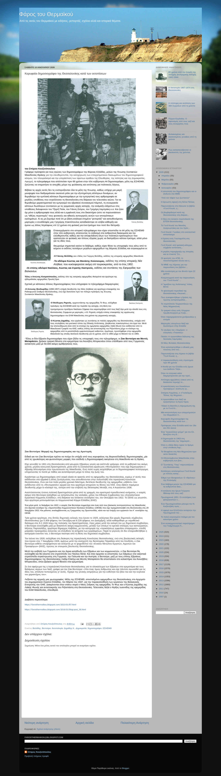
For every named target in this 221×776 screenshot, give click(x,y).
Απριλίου (165, 176)
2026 (161, 172)
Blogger (125, 768)
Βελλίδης (37, 628)
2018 (161, 560)
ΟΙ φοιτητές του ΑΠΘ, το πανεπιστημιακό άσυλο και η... (176, 259)
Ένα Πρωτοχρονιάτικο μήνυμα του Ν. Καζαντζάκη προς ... (178, 505)
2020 (161, 552)
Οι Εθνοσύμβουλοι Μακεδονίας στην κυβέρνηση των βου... (177, 459)
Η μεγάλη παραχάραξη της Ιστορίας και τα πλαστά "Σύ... (177, 252)
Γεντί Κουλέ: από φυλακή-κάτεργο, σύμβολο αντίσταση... (176, 246)
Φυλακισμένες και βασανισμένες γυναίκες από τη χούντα (182, 136)
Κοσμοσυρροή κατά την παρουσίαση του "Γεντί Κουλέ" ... (178, 279)
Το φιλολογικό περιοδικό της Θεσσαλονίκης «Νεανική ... (174, 292)
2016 (161, 568)
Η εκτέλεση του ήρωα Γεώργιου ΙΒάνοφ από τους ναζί (175, 492)
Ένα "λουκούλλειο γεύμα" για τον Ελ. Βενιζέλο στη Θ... (178, 433)
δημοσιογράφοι (95, 628)
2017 (161, 564)
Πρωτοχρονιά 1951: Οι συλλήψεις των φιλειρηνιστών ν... (178, 498)
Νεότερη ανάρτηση (37, 722)
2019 (161, 556)
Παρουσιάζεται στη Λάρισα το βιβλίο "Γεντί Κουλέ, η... (177, 354)
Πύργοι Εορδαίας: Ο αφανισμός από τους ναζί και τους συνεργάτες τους (181, 121)
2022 (161, 544)
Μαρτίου (165, 180)
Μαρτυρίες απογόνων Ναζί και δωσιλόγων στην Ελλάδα (175, 324)
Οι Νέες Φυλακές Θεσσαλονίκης (175, 343)
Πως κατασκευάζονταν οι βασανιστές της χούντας (179, 151)
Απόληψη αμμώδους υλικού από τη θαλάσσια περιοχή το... (177, 381)
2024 (161, 536)
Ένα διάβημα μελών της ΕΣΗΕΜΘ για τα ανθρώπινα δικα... (178, 485)
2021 (161, 548)
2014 (161, 576)
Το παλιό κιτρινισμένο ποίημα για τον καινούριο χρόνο (178, 518)
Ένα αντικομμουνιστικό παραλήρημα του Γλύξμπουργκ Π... (177, 524)
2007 (161, 596)
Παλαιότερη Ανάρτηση (135, 722)
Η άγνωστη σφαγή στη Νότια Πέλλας (177, 202)
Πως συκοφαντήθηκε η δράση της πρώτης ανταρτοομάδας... (176, 298)
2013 (161, 580)
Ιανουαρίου (166, 188)
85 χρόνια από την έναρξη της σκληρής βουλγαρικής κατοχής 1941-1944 (182, 74)
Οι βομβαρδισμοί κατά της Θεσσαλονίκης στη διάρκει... (175, 213)
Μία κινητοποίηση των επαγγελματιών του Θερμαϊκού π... (178, 413)
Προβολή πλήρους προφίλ (37, 756)
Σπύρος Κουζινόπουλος (39, 752)
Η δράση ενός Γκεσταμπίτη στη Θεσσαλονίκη (175, 239)
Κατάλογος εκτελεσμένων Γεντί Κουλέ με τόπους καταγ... (178, 472)
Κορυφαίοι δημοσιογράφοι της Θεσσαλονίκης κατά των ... (174, 420)
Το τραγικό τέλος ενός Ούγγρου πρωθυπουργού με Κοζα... (175, 311)
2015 (161, 572)
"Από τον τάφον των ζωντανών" (175, 198)
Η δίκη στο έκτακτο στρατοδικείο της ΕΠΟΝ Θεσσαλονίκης (177, 220)
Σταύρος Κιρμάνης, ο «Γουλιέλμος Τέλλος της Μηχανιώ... (176, 394)
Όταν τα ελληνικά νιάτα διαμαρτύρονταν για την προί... (176, 374)
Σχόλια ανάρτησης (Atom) (48, 729)
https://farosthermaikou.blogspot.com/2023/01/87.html (50, 604)
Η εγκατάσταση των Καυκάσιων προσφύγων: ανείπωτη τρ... (175, 387)
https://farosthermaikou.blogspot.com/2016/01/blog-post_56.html (55, 609)
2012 (161, 584)
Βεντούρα (46, 628)
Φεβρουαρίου (167, 184)
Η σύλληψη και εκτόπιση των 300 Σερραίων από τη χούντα (181, 104)
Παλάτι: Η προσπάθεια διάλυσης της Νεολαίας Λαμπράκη (177, 337)
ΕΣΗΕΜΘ (107, 628)
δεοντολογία (57, 628)
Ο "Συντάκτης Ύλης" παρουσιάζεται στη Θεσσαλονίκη (177, 466)
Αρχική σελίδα (85, 722)
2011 (161, 588)
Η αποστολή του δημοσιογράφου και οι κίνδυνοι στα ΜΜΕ (178, 192)
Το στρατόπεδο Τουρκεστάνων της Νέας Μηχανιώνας (176, 305)
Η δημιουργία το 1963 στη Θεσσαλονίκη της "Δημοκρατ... (176, 439)
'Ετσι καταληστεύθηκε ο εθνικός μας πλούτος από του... (177, 348)
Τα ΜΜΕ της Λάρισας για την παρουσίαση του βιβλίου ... (174, 265)
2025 (161, 532)
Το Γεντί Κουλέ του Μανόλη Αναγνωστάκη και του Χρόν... (175, 226)
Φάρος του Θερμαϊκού (46, 14)
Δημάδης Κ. (69, 628)
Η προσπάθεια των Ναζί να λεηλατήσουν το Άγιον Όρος (175, 400)
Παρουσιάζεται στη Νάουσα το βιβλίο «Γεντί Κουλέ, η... (178, 207)
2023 (161, 540)
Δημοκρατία (81, 628)
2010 (161, 592)
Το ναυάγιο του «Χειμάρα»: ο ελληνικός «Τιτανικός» (174, 331)
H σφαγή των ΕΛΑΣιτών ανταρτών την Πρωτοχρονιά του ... (178, 511)
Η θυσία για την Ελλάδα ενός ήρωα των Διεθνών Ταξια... (177, 367)
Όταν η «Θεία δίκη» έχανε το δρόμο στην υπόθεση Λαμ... (177, 446)
